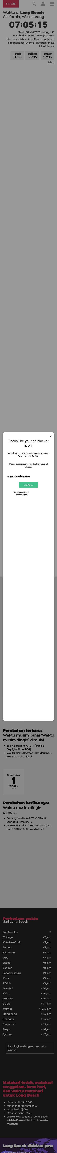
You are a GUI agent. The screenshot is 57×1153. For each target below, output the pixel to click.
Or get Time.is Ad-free (18, 476)
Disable (28, 485)
